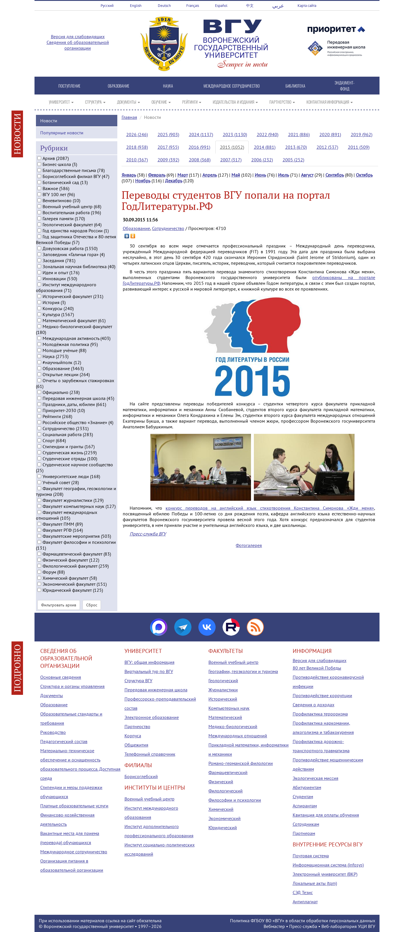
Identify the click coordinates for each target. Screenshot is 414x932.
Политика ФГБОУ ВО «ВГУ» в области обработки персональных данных (302, 920)
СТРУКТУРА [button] (95, 102)
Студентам (303, 796)
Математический (225, 717)
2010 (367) (137, 160)
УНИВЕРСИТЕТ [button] (61, 102)
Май (235, 175)
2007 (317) (230, 160)
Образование (136, 228)
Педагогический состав (63, 741)
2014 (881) (264, 147)
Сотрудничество (168, 228)
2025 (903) (168, 134)
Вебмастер (274, 926)
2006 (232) (262, 160)
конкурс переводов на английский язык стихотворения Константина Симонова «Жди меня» (270, 508)
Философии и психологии (234, 800)
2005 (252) (293, 160)
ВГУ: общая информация (149, 662)
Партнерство (137, 726)
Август (307, 175)
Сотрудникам (306, 824)
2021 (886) (299, 134)
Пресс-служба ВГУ (148, 534)
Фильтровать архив (58, 604)
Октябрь (364, 175)
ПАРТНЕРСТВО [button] (282, 102)
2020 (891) (330, 134)
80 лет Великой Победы (317, 668)
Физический (220, 781)
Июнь (260, 175)
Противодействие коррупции (322, 695)
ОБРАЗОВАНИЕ (118, 86)
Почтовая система (311, 855)
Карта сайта (307, 5)
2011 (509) (358, 147)
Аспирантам (305, 806)
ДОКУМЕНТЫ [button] (128, 102)
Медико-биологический (232, 726)
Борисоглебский (141, 776)
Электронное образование (151, 717)
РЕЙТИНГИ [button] (191, 102)
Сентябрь (334, 175)
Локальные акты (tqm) (315, 883)
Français (192, 5)
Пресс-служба (303, 926)
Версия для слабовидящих (78, 36)
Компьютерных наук (229, 708)
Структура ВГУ (138, 680)
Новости (48, 120)
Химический (220, 809)
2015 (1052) (232, 147)
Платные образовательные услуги (74, 806)
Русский (107, 5)
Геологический (223, 680)
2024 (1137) (201, 134)
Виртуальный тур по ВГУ (148, 671)
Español (221, 5)
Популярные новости (61, 132)
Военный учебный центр (149, 799)
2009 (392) (168, 160)
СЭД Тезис (303, 892)
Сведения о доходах (313, 704)
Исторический (222, 699)
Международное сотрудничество (73, 851)
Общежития (136, 745)
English (135, 5)
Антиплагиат (305, 901)
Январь (129, 175)
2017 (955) (168, 147)
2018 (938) (137, 147)
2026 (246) (137, 134)
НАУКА (168, 86)
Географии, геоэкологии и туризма (243, 671)
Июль (283, 175)
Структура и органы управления (72, 686)
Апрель (209, 175)
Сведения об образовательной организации (78, 45)
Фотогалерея (249, 545)
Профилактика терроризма (320, 714)
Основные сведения (60, 677)
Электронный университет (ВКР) (325, 874)
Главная (129, 117)
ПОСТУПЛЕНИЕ (69, 86)
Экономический (224, 818)
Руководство (53, 732)
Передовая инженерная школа (155, 690)
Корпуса (132, 735)
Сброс (91, 604)
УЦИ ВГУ (366, 926)
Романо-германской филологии (240, 763)
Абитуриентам (307, 787)
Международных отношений (237, 735)
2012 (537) (327, 147)
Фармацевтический (228, 772)
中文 (250, 5)
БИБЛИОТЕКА (295, 86)
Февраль (156, 175)
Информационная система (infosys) (328, 865)
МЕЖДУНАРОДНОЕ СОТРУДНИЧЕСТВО (232, 86)
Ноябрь (142, 180)
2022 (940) (267, 134)
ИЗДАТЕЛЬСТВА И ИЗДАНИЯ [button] (235, 102)
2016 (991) (199, 147)
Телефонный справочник (149, 754)
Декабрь (173, 180)
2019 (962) (361, 134)
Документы (51, 695)
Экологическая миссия (315, 778)
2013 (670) (296, 147)
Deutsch (164, 5)
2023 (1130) (235, 134)
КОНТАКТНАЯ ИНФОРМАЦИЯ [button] (329, 102)
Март (182, 175)
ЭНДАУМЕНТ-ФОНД (344, 86)
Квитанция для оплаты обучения (326, 815)
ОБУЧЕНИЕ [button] (161, 102)
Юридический (222, 827)
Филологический (225, 791)
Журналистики (223, 690)
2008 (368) (199, 160)
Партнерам (304, 833)
